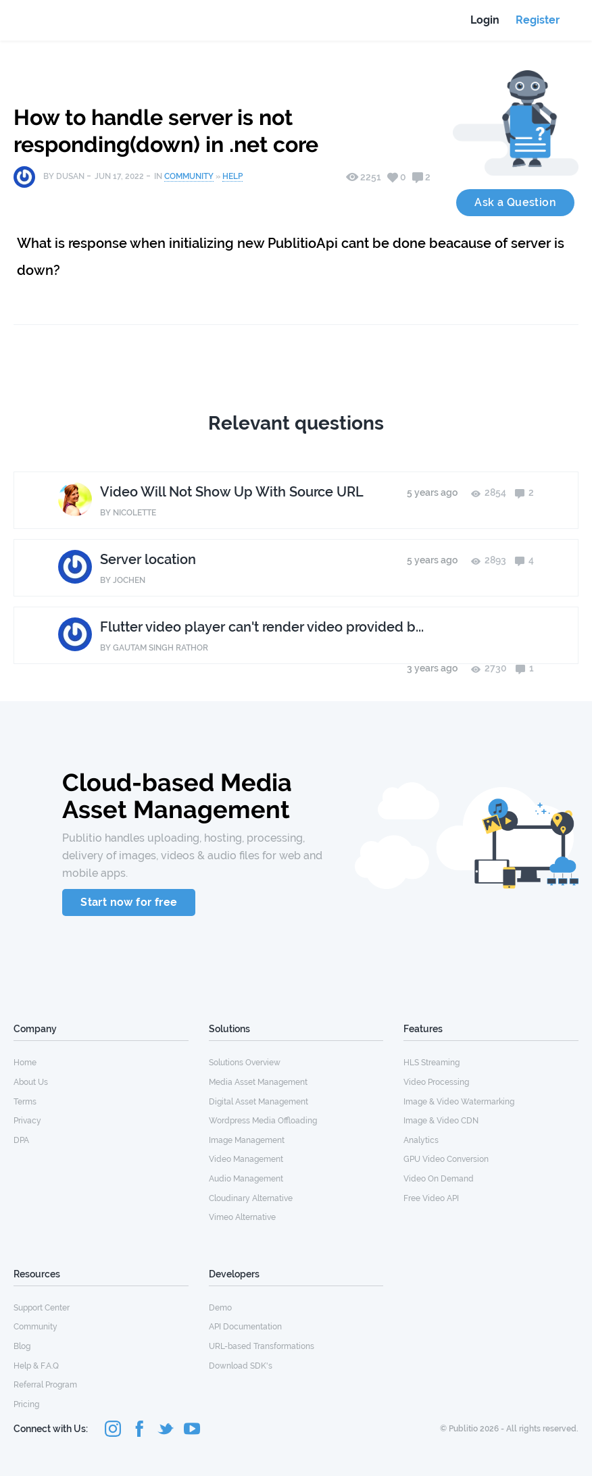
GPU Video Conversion (446, 1159)
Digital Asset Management (258, 1101)
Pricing (26, 1404)
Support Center (42, 1308)
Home (25, 1062)
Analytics (421, 1140)
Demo (220, 1308)
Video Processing (436, 1082)
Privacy (27, 1120)
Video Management (246, 1159)
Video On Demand (438, 1179)
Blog (22, 1346)
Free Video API (431, 1198)
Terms (25, 1101)
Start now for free (128, 902)
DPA (21, 1140)
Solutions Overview (244, 1062)
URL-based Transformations (261, 1346)
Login (484, 20)
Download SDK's (240, 1366)
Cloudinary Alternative (251, 1198)
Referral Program (45, 1385)
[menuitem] (101, 1061)
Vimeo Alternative (242, 1217)
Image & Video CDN (440, 1120)
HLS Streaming (431, 1062)
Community (189, 176)
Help (232, 176)
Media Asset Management (258, 1082)
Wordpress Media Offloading (263, 1120)
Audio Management (246, 1179)
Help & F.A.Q (36, 1366)
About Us (31, 1082)
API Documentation (245, 1326)
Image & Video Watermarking (458, 1101)
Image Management (247, 1140)
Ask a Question (515, 202)
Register (538, 20)
